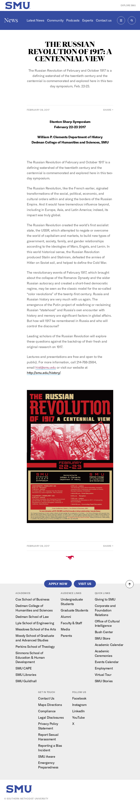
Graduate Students (74, 610)
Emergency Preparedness (48, 765)
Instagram (79, 705)
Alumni (66, 617)
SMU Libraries (25, 675)
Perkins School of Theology (35, 646)
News (11, 20)
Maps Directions (50, 705)
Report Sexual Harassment (48, 737)
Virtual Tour (103, 675)
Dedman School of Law (32, 617)
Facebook (79, 698)
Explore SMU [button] (128, 5)
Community (55, 20)
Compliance (46, 711)
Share (107, 109)
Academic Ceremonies (103, 653)
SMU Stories (104, 681)
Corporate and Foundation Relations (105, 610)
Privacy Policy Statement (48, 726)
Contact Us (46, 698)
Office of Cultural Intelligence (107, 623)
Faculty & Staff (71, 623)
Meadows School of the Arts (35, 629)
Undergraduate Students (72, 601)
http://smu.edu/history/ (43, 373)
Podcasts (72, 20)
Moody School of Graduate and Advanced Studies (34, 638)
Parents (66, 636)
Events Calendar (107, 662)
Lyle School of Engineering (34, 623)
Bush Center (104, 632)
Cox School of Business (32, 599)
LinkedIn (78, 711)
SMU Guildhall (25, 681)
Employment (104, 668)
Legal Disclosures (51, 717)
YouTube (78, 717)
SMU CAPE (23, 668)
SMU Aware (46, 756)
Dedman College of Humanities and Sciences (33, 608)
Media (65, 629)
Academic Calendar (109, 645)
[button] (130, 584)
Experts (87, 20)
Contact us (104, 20)
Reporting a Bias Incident (50, 747)
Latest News (35, 20)
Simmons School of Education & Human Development (30, 657)
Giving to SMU (105, 599)
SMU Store (102, 638)
